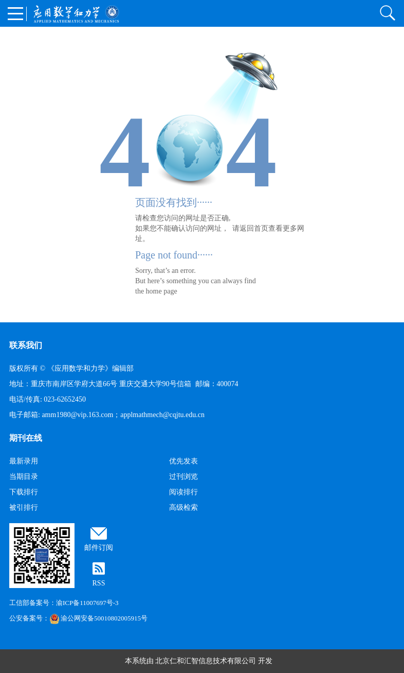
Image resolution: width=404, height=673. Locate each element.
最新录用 (23, 461)
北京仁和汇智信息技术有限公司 (205, 661)
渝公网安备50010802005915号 (98, 618)
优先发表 (183, 461)
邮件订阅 (98, 547)
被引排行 (23, 507)
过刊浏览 (183, 476)
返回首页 (254, 228)
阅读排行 (183, 492)
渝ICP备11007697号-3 (87, 603)
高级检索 (183, 507)
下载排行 (23, 492)
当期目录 (23, 476)
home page (161, 291)
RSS (99, 583)
